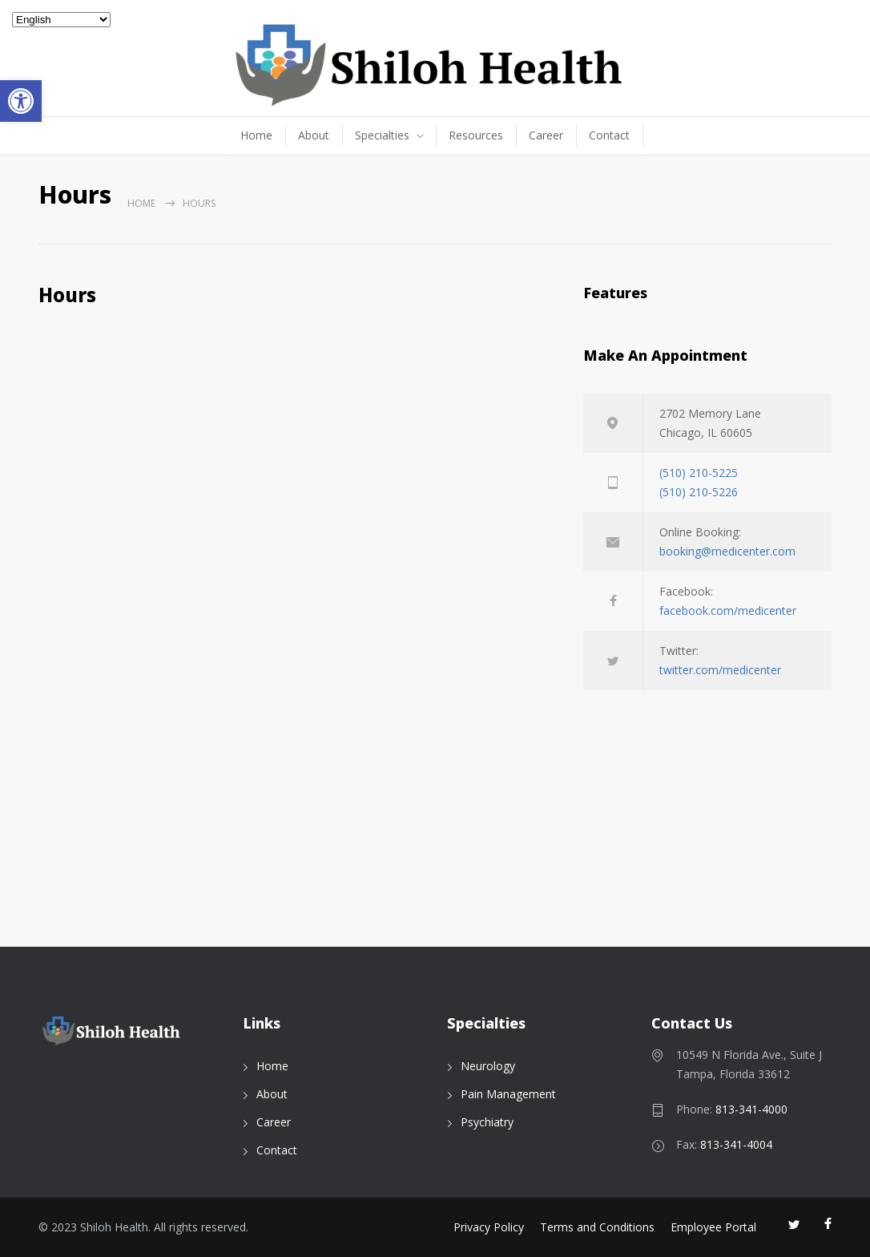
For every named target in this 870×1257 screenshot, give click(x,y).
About (313, 135)
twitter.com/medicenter (720, 669)
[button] (21, 101)
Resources (476, 135)
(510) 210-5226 (698, 491)
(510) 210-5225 (698, 472)
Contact (609, 135)
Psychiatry (487, 1122)
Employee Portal (713, 1227)
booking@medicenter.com (727, 551)
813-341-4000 (751, 1109)
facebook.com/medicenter (727, 610)
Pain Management (508, 1093)
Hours (67, 298)
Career (546, 135)
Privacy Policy (488, 1227)
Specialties (382, 135)
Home (256, 135)
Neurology (488, 1065)
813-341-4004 (736, 1144)
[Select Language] (61, 19)
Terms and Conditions (597, 1227)
